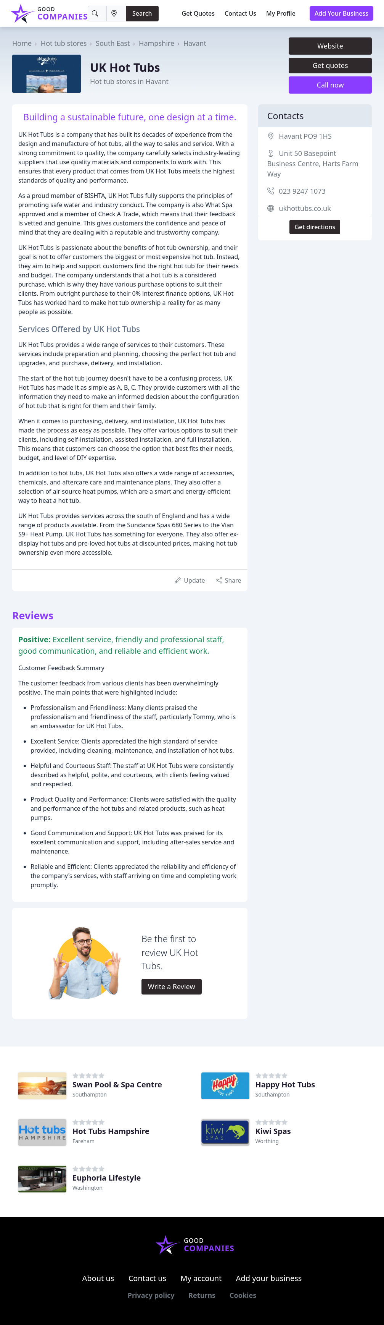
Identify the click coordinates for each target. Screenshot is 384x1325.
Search (142, 13)
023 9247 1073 (302, 191)
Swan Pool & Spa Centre (117, 1084)
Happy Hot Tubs (285, 1084)
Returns (201, 1295)
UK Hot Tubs (125, 67)
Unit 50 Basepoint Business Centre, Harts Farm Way (313, 163)
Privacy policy (151, 1295)
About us (98, 1278)
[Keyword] (97, 13)
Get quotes (330, 65)
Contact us (148, 1278)
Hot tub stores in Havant (129, 81)
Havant (194, 43)
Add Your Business (341, 13)
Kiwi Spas (273, 1131)
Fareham (83, 1141)
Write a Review (171, 986)
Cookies (243, 1295)
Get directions (314, 227)
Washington (87, 1187)
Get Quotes (198, 13)
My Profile (281, 13)
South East (113, 43)
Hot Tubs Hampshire (110, 1131)
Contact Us (240, 13)
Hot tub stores (64, 43)
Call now (330, 84)
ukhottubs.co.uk (305, 208)
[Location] (116, 13)
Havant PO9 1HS (305, 136)
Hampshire (156, 43)
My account (201, 1278)
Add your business (269, 1278)
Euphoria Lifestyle (106, 1178)
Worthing (267, 1141)
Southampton (89, 1094)
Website (330, 45)
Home (22, 43)
